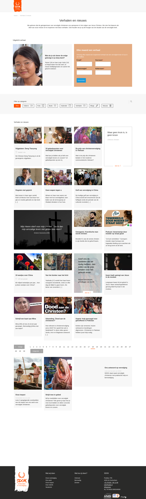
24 (117, 388)
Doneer (127, 8)
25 (122, 388)
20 (101, 388)
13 (72, 388)
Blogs (93, 106)
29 (20, 393)
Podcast (106, 2)
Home (16, 15)
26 (126, 388)
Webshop (117, 8)
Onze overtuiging (51, 478)
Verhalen (79, 106)
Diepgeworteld (116, 2)
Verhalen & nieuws (31, 8)
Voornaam (99, 60)
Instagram (131, 3)
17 (89, 388)
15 (80, 388)
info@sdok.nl (108, 485)
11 (64, 388)
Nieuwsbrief (96, 2)
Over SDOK (49, 485)
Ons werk (49, 480)
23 (113, 388)
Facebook (128, 3)
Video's (27, 106)
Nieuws (106, 106)
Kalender (65, 106)
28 (16, 393)
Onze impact (50, 482)
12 (68, 388)
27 (130, 388)
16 (85, 388)
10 (60, 388)
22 (109, 388)
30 (24, 393)
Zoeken (124, 3)
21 (105, 388)
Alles (17, 106)
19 (97, 388)
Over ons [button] (45, 8)
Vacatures (49, 487)
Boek (51, 106)
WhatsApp (107, 487)
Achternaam (99, 68)
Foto (39, 106)
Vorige (20, 388)
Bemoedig (78, 480)
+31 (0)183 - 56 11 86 (111, 482)
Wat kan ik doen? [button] (59, 8)
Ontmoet (77, 478)
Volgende (35, 393)
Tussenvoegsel (81, 68)
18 (93, 388)
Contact (78, 2)
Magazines (87, 2)
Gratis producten (75, 8)
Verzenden (81, 80)
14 (76, 388)
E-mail (79, 60)
